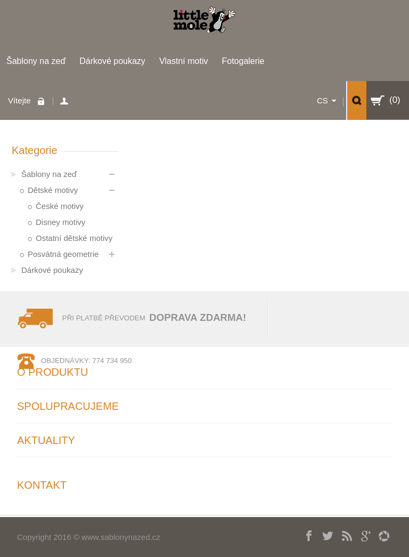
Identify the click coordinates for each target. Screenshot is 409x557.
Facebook (305, 535)
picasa (380, 535)
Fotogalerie (243, 61)
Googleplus (361, 535)
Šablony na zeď (36, 61)
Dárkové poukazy (112, 61)
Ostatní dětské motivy (74, 238)
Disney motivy (60, 222)
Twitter (324, 535)
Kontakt (42, 485)
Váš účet (65, 101)
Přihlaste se (43, 101)
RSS (342, 535)
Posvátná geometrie (63, 254)
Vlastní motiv (183, 61)
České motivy (60, 206)
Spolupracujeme (68, 406)
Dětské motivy (53, 190)
